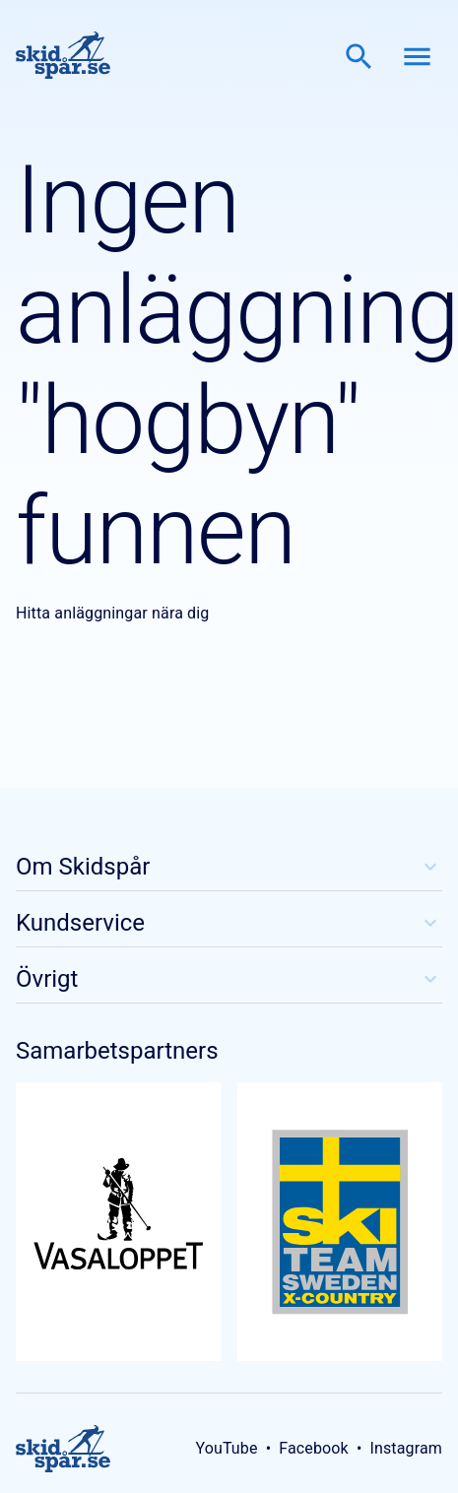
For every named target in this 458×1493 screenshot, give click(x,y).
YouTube (226, 1448)
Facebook (314, 1448)
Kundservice (229, 923)
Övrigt (229, 979)
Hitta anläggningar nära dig (112, 613)
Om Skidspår (229, 866)
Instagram (405, 1448)
